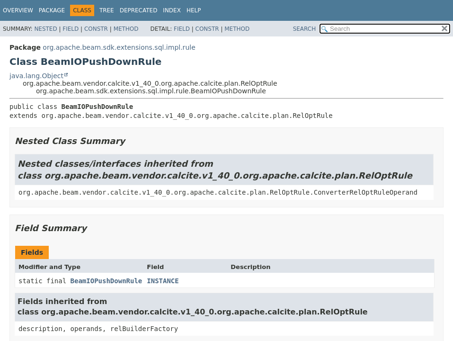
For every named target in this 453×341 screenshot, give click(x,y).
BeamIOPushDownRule (106, 281)
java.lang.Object (36, 76)
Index (172, 10)
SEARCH (304, 29)
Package (52, 10)
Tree (106, 10)
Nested (45, 29)
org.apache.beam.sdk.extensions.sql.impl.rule (119, 47)
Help (194, 10)
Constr (96, 29)
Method (126, 29)
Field (70, 29)
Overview (18, 10)
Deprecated (139, 10)
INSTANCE (162, 281)
